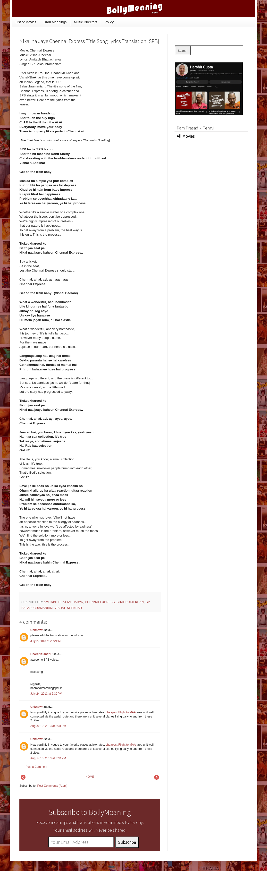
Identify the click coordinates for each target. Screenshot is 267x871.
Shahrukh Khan (130, 602)
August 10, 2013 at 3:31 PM (48, 726)
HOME (89, 776)
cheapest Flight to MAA (120, 712)
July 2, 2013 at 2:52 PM (45, 641)
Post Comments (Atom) (52, 785)
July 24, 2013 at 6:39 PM (46, 693)
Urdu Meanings (55, 22)
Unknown (36, 630)
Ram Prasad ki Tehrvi (195, 128)
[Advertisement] (123, 81)
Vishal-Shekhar (68, 608)
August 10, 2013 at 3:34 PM (48, 758)
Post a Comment (36, 767)
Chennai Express (100, 602)
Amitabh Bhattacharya (63, 602)
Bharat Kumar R (41, 654)
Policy (109, 22)
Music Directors (85, 22)
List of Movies (26, 22)
